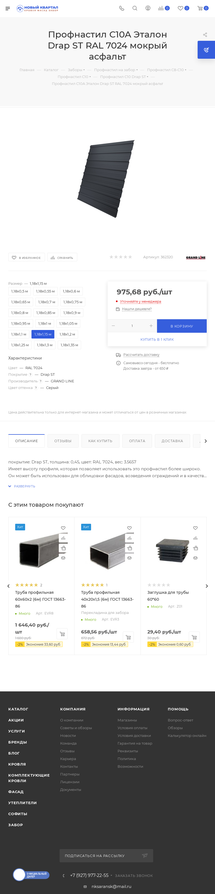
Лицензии (69, 782)
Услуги (16, 731)
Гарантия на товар (135, 743)
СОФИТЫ (17, 814)
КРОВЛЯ (17, 764)
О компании (71, 720)
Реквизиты (128, 751)
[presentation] (8, 586)
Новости (68, 735)
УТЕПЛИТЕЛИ (22, 803)
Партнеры (69, 774)
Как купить (100, 441)
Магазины (127, 720)
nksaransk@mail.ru (111, 886)
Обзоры (175, 728)
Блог (14, 753)
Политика (127, 758)
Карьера (68, 758)
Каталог (18, 709)
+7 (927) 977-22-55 (89, 875)
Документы (70, 789)
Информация (134, 709)
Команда (68, 743)
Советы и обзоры (76, 728)
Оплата (137, 441)
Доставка (172, 441)
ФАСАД (16, 792)
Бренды (17, 742)
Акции (16, 720)
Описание (26, 441)
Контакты (69, 766)
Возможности (130, 766)
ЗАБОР (15, 825)
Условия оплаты (132, 728)
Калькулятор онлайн (187, 735)
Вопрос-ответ (180, 720)
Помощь (178, 709)
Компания (73, 709)
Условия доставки (134, 735)
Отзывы (63, 441)
